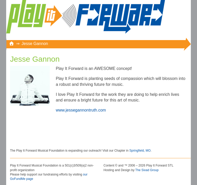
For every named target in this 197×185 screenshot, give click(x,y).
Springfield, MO (140, 150)
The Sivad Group (147, 170)
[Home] (11, 43)
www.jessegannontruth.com (81, 110)
